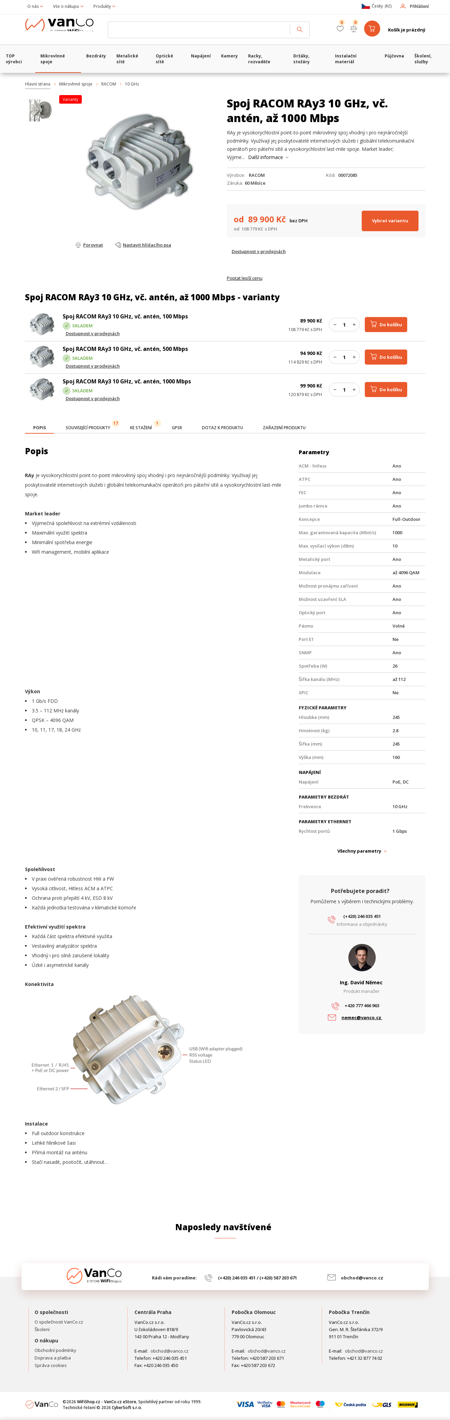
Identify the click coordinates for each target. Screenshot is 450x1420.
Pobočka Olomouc (254, 1312)
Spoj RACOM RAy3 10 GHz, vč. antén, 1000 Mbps (127, 381)
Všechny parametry (359, 851)
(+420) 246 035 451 (362, 916)
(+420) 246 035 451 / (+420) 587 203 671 (257, 1278)
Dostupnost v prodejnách (259, 251)
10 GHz (132, 84)
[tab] (39, 428)
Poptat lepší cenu (244, 278)
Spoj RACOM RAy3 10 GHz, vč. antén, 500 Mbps (125, 349)
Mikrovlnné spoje (75, 84)
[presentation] (39, 428)
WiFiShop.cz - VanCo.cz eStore (64, 30)
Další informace (265, 157)
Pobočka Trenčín (349, 1312)
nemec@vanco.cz (362, 1017)
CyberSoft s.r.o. (127, 1407)
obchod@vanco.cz (362, 1278)
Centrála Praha (152, 1312)
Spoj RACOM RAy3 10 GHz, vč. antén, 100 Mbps (125, 316)
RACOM (108, 84)
